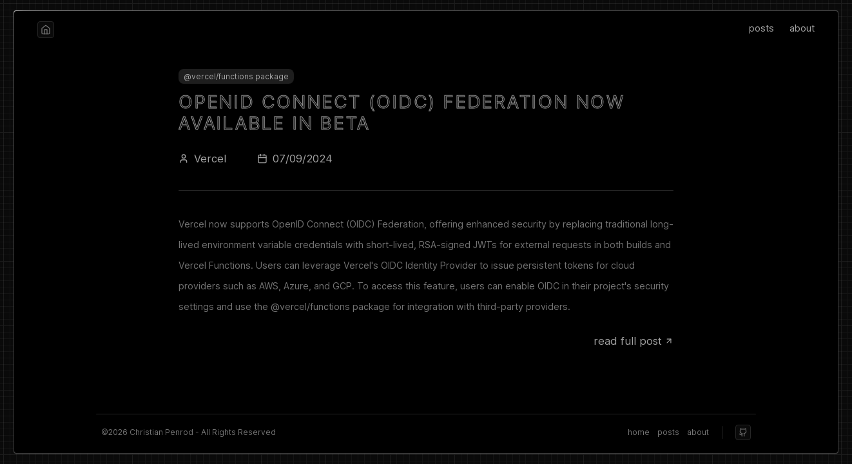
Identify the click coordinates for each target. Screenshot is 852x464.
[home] (45, 29)
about (802, 28)
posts (761, 28)
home (639, 432)
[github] (743, 432)
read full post (633, 340)
